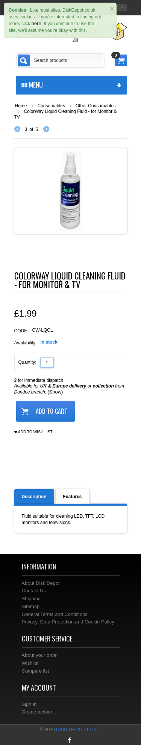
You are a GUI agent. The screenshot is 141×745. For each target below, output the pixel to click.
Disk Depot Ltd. (76, 729)
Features (72, 496)
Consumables (51, 105)
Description (34, 496)
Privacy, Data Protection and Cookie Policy (68, 622)
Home (21, 105)
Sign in (29, 704)
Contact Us (34, 590)
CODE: (21, 330)
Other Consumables (96, 105)
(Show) (55, 392)
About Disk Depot (41, 583)
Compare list (35, 671)
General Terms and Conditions (55, 614)
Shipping (31, 598)
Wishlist (30, 663)
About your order (40, 655)
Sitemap (31, 606)
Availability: (25, 342)
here (36, 23)
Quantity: (27, 362)
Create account (38, 712)
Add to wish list (33, 432)
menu (71, 84)
